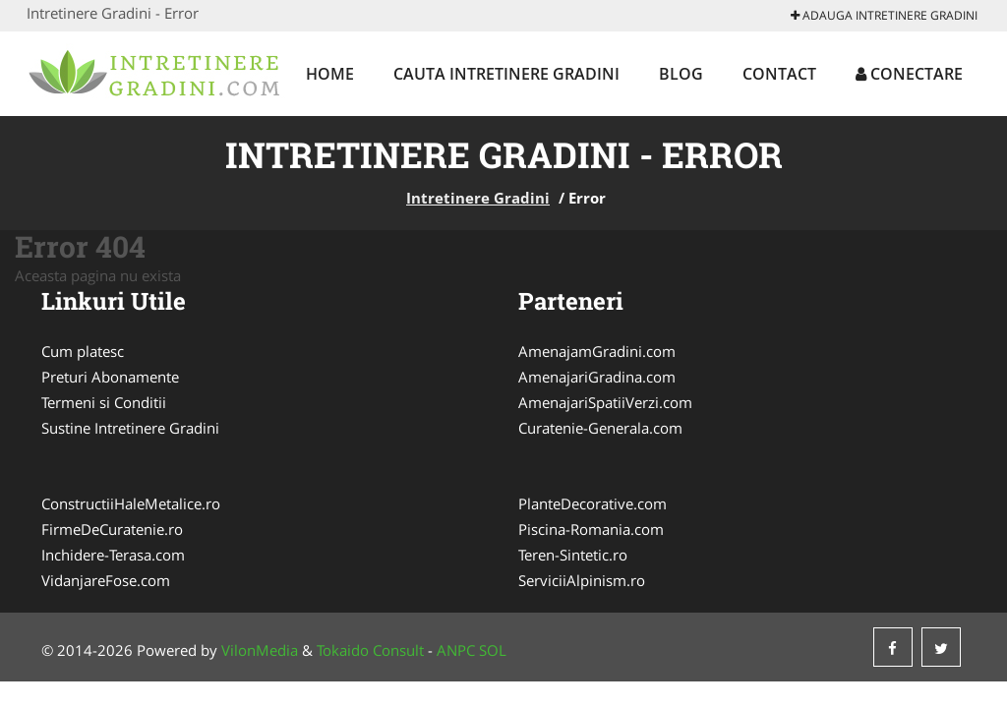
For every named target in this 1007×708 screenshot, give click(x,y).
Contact (779, 74)
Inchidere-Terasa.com (113, 554)
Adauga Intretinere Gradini (884, 15)
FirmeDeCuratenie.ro (112, 529)
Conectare (909, 74)
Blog (681, 74)
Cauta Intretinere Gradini (506, 74)
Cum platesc (82, 351)
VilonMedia (259, 650)
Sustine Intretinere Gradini (130, 428)
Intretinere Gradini (478, 197)
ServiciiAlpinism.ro (581, 580)
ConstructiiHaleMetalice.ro (130, 503)
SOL (492, 650)
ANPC (456, 650)
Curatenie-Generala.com (600, 428)
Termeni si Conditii (103, 402)
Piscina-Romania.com (591, 529)
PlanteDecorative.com (592, 503)
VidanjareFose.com (105, 580)
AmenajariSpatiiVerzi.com (605, 402)
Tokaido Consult (370, 650)
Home (330, 74)
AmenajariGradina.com (597, 376)
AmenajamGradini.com (597, 351)
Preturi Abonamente (110, 376)
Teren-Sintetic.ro (572, 554)
